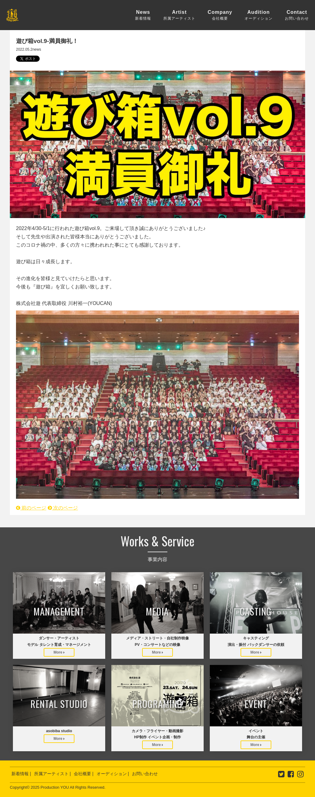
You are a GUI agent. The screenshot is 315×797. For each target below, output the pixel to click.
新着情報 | (21, 773)
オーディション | (113, 773)
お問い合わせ (145, 773)
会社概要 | (84, 773)
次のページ (63, 507)
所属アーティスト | (52, 773)
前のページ (31, 507)
